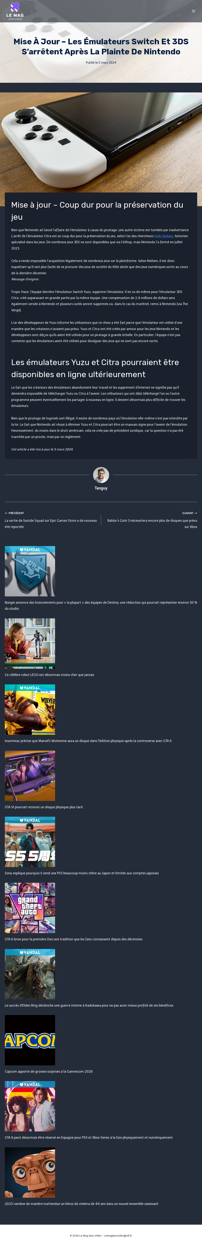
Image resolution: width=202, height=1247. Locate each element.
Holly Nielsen (163, 236)
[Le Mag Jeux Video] (15, 11)
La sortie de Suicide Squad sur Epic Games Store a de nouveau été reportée (51, 519)
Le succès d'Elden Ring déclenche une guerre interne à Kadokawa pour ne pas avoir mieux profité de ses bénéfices (89, 1005)
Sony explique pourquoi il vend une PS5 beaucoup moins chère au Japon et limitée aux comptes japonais (82, 873)
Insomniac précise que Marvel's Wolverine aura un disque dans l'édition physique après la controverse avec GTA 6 (88, 741)
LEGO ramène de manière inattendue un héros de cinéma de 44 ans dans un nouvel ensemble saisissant (81, 1204)
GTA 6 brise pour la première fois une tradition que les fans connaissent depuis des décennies (73, 939)
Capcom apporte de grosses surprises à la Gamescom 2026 (49, 1071)
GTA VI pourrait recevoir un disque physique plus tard (44, 807)
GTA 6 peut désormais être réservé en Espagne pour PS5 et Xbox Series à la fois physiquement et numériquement (89, 1137)
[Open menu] (193, 11)
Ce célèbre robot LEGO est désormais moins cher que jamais (49, 675)
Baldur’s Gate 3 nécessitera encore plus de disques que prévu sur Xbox (150, 519)
